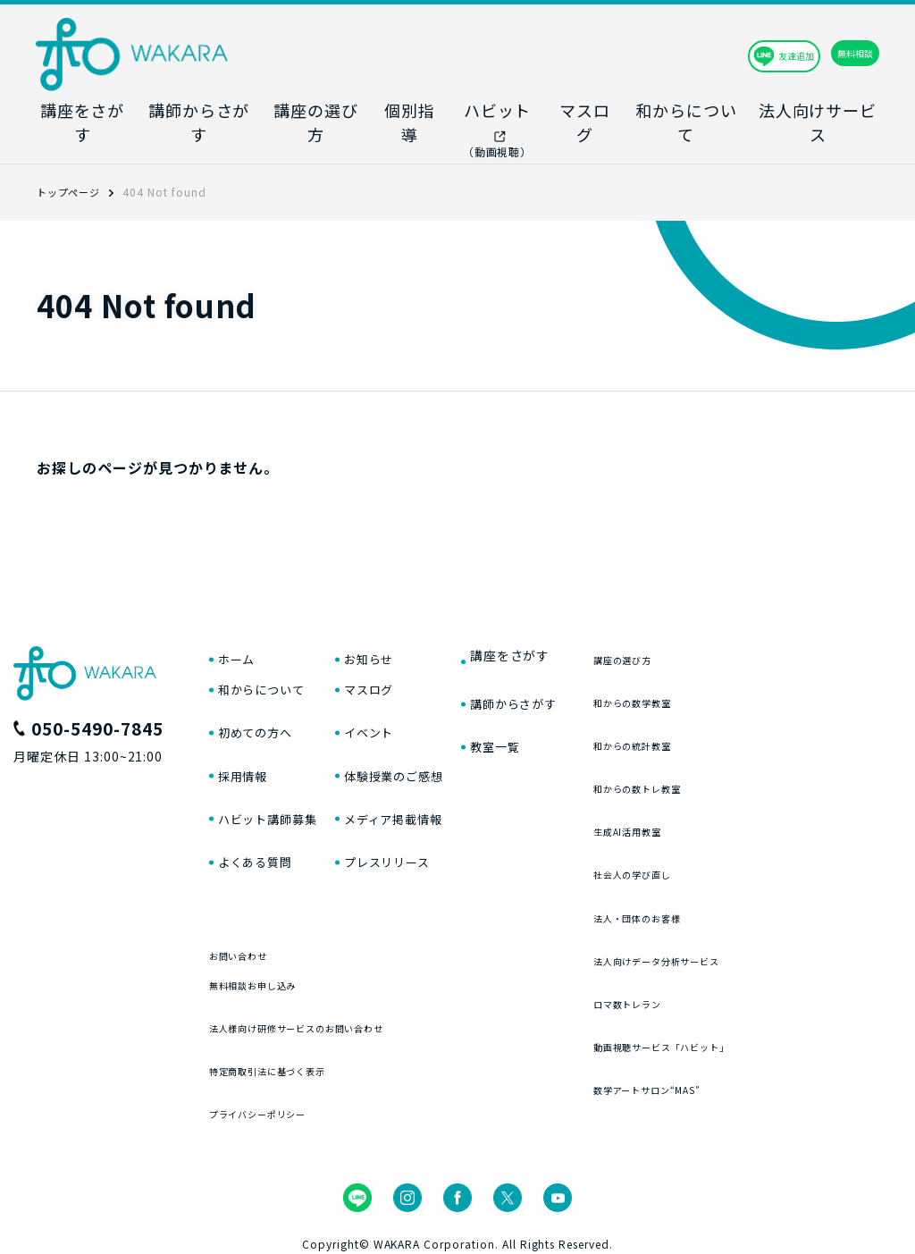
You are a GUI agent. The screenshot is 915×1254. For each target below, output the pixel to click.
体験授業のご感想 (427, 761)
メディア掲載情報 (426, 806)
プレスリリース (419, 852)
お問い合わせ (252, 945)
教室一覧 (545, 717)
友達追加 (682, 53)
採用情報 (248, 761)
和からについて (271, 672)
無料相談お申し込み (273, 988)
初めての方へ (263, 717)
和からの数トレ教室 (722, 754)
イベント (396, 717)
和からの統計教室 (715, 712)
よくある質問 (263, 852)
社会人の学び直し (715, 841)
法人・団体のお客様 (722, 884)
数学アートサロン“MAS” (737, 1056)
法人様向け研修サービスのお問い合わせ (337, 1031)
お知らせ (396, 627)
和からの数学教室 (715, 669)
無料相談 (817, 53)
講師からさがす (568, 672)
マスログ (396, 672)
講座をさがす (560, 627)
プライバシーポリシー (280, 1116)
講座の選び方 (700, 626)
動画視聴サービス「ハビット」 (757, 1013)
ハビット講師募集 (279, 806)
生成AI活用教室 (708, 798)
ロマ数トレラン (708, 970)
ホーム (241, 627)
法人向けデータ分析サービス (750, 927)
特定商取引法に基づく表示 (295, 1074)
